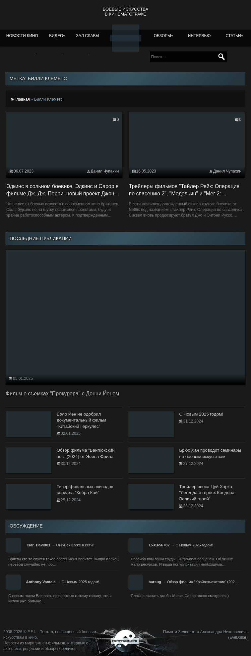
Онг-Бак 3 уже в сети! (75, 545)
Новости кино (22, 35)
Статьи (233, 35)
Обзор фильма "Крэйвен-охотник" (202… (202, 582)
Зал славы (87, 35)
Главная (22, 99)
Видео (56, 35)
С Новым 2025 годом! (194, 545)
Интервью (199, 35)
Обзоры (162, 35)
